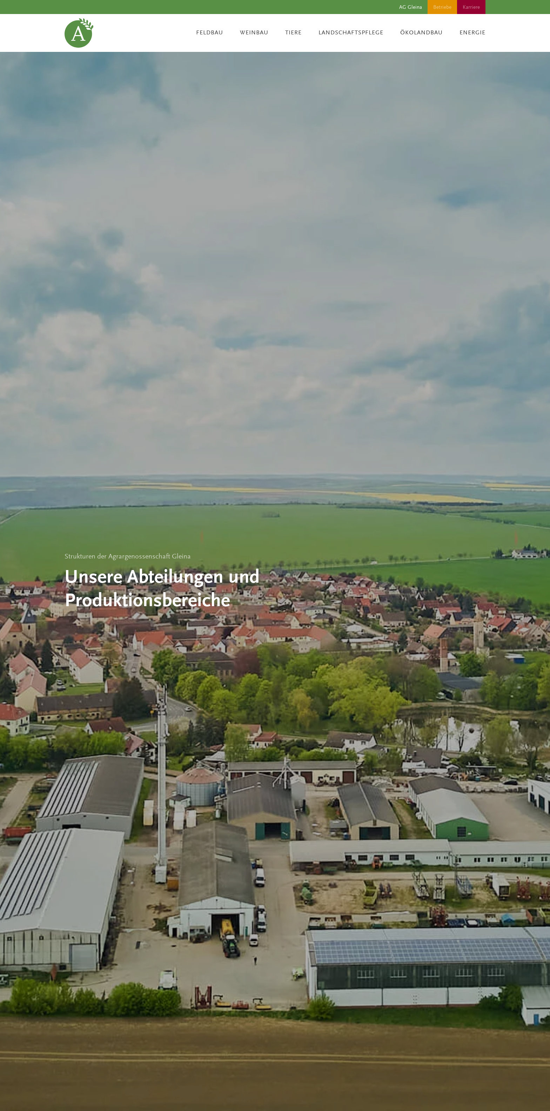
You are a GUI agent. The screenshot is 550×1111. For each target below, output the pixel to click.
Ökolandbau (421, 32)
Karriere (471, 7)
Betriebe (442, 7)
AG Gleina (410, 7)
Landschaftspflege (350, 32)
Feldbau (209, 32)
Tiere (293, 32)
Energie (472, 32)
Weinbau (254, 32)
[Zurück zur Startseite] (79, 33)
